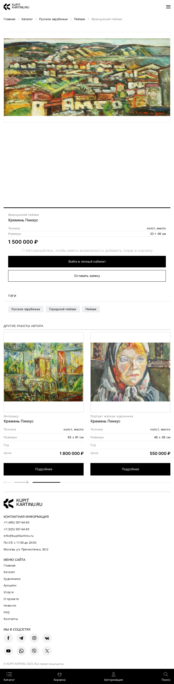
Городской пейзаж (62, 309)
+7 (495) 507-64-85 (16, 522)
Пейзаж (91, 309)
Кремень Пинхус (23, 220)
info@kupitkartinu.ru (19, 536)
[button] (21, 482)
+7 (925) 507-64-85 (16, 529)
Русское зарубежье (26, 309)
